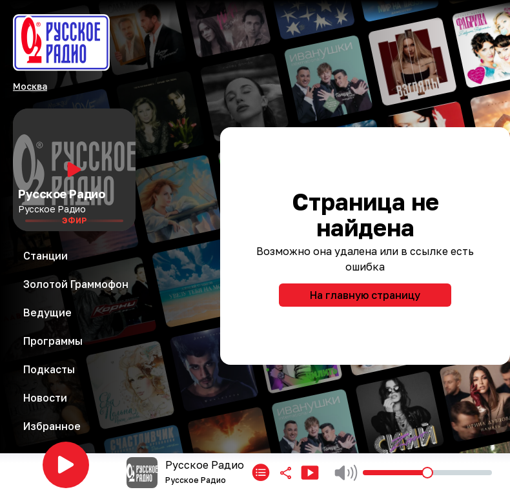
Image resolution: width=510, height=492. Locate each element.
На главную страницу (365, 295)
